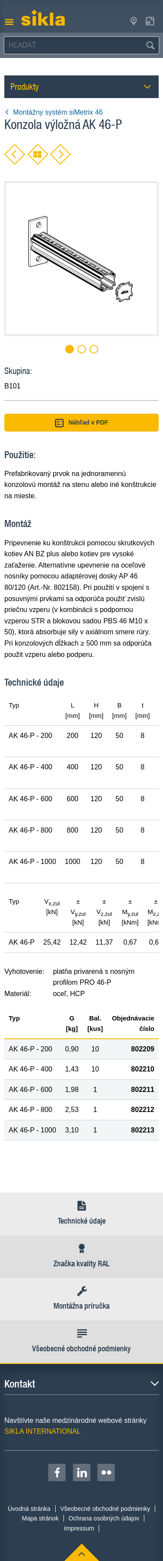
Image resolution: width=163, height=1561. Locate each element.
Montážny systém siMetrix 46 (53, 112)
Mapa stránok (40, 1518)
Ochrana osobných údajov (104, 1518)
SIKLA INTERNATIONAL (42, 1431)
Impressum (79, 1528)
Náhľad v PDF (81, 423)
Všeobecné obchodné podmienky (105, 1508)
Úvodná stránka (29, 1508)
